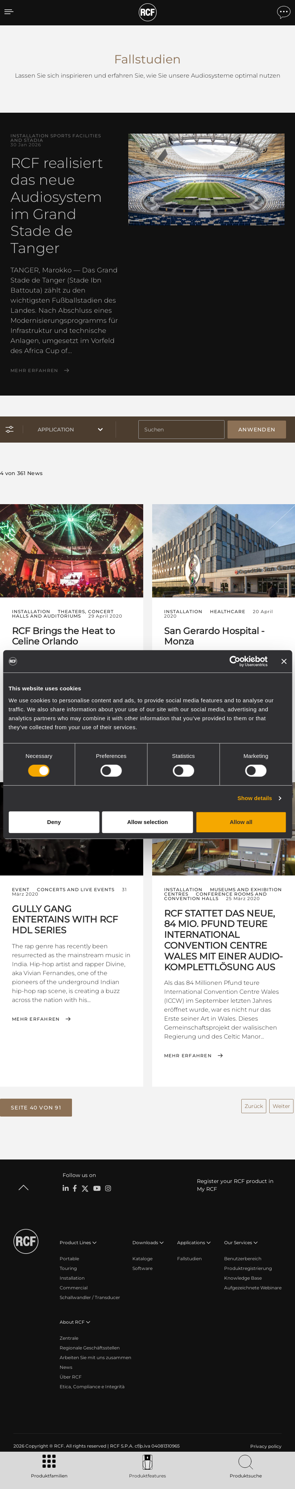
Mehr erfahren (34, 370)
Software (142, 1263)
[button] (36, 1104)
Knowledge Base (243, 1273)
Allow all (241, 822)
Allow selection (147, 822)
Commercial (74, 1283)
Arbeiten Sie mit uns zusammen (95, 1352)
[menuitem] (265, 1441)
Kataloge (142, 1254)
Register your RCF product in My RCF (235, 1180)
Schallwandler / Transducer (90, 1292)
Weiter (281, 1102)
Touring (68, 1263)
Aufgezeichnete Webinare (253, 1283)
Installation (72, 1273)
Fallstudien (189, 1254)
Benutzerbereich (242, 1254)
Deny (54, 822)
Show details (255, 798)
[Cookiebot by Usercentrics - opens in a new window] (234, 661)
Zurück (254, 1102)
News (66, 1362)
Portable (69, 1254)
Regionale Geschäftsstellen (90, 1343)
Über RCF (71, 1372)
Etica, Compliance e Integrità (92, 1382)
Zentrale (69, 1333)
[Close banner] (283, 661)
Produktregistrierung (248, 1263)
